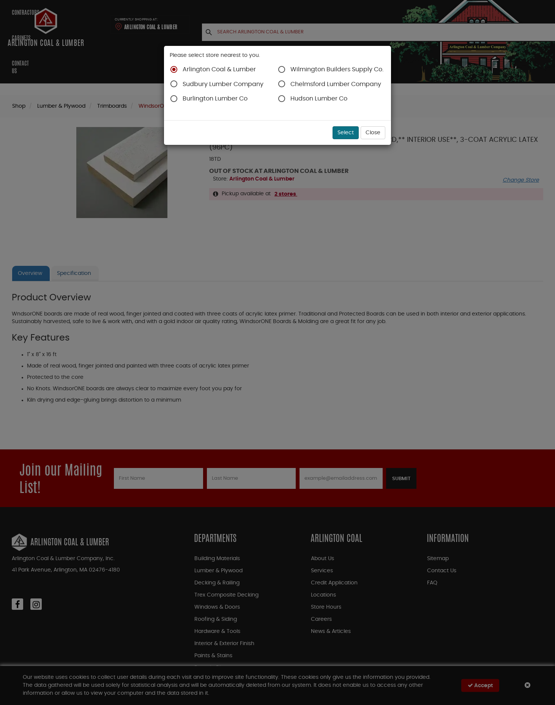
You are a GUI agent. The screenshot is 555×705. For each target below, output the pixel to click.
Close (373, 132)
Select (345, 132)
